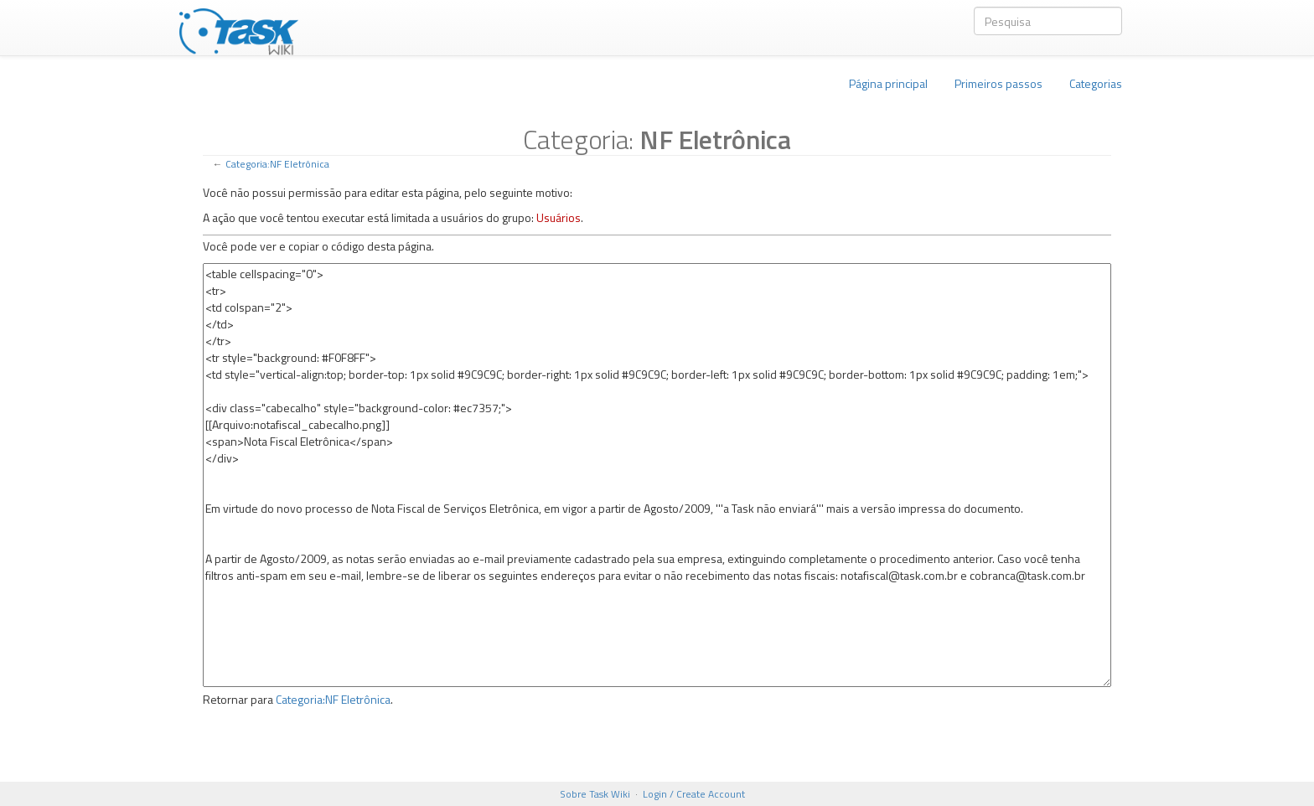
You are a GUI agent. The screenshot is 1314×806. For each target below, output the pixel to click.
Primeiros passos (998, 83)
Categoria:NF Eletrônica (277, 164)
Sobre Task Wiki (595, 794)
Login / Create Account (694, 794)
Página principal (888, 83)
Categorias (1095, 83)
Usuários (558, 217)
